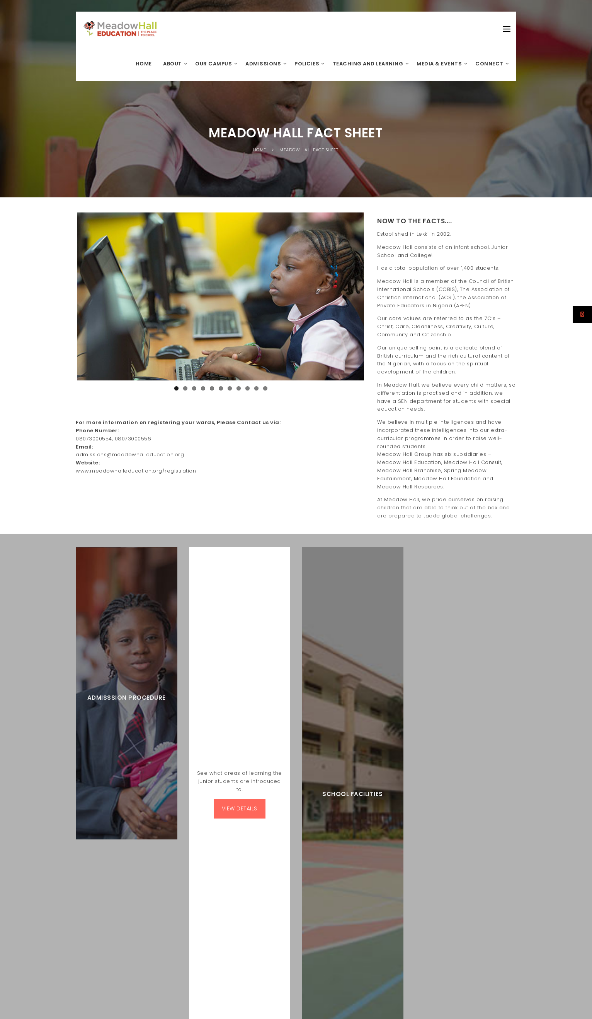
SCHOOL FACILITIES (352, 601)
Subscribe (399, 686)
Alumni (447, 939)
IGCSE (256, 777)
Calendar (472, 939)
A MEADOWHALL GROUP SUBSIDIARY (145, 852)
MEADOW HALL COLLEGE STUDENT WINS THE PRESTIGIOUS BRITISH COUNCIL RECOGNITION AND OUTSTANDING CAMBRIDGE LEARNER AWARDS (291, 810)
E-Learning (501, 939)
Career (425, 939)
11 (265, 412)
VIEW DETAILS (239, 611)
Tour (407, 939)
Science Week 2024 (272, 754)
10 (256, 412)
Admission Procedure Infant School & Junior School (456, 946)
